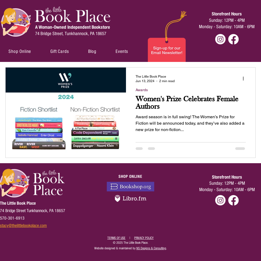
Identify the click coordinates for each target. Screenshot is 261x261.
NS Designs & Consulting (151, 248)
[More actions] (245, 78)
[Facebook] (233, 39)
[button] (20, 51)
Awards (142, 90)
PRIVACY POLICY (144, 237)
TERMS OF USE (116, 237)
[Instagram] (220, 39)
